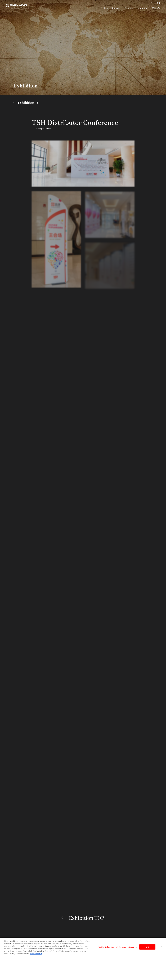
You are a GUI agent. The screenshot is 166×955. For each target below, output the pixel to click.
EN (158, 3)
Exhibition (142, 8)
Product (128, 8)
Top (106, 8)
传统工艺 (156, 8)
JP (152, 3)
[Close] (162, 947)
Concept (116, 8)
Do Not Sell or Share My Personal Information (117, 948)
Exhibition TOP (29, 102)
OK (147, 948)
